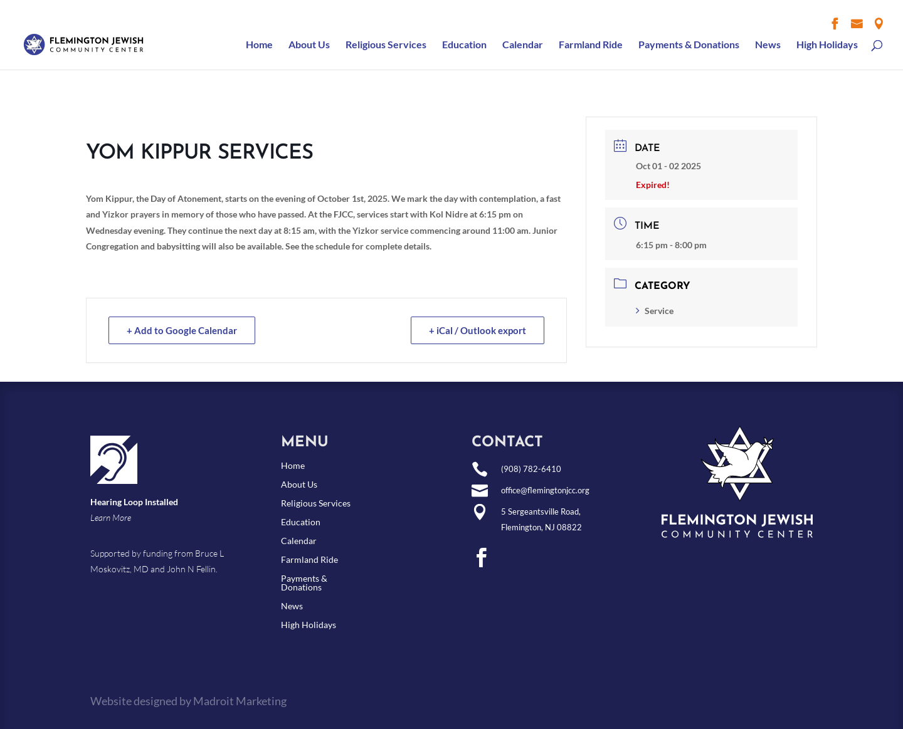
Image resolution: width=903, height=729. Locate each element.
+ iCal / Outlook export (477, 330)
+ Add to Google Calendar (182, 330)
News (768, 45)
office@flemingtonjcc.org (545, 490)
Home (259, 45)
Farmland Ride (591, 45)
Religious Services (386, 45)
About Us (309, 45)
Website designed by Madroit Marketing (188, 701)
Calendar (522, 45)
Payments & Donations (688, 45)
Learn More (110, 517)
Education (464, 45)
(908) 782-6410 (531, 469)
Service (654, 310)
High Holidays (827, 45)
